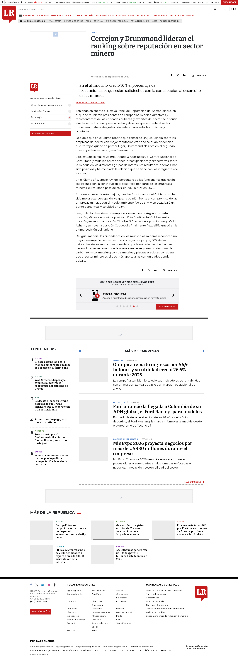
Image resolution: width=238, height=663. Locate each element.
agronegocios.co (64, 646)
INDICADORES (176, 15)
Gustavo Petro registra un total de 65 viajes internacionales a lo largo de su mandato (130, 530)
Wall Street (55, 21)
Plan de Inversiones (169, 21)
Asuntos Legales (75, 594)
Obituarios (97, 619)
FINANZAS (28, 15)
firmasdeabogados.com (115, 646)
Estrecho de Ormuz (73, 21)
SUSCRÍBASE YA (167, 306)
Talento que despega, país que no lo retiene (51, 421)
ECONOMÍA (42, 15)
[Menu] (20, 15)
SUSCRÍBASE (229, 2)
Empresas (72, 608)
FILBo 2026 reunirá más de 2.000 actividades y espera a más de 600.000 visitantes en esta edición (70, 556)
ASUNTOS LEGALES (139, 15)
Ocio (118, 619)
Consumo (71, 601)
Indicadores (73, 616)
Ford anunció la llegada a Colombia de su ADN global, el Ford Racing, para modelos (157, 409)
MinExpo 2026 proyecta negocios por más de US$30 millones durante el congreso (152, 448)
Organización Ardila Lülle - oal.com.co (197, 647)
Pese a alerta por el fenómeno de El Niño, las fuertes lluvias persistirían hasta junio (51, 439)
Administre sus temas (43, 133)
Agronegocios (74, 590)
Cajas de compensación (117, 21)
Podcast (71, 623)
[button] (80, 295)
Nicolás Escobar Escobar (90, 103)
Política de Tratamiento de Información (165, 608)
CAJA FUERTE (159, 15)
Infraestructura (99, 616)
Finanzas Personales (101, 612)
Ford (88, 21)
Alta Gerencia (98, 590)
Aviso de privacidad (155, 601)
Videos (95, 630)
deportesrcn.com (39, 654)
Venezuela (61, 522)
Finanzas (71, 612)
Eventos (120, 608)
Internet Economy (76, 619)
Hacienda (120, 522)
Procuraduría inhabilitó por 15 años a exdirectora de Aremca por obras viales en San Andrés (192, 530)
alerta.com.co (167, 650)
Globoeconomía (124, 612)
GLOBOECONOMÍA (83, 15)
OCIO (68, 15)
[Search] (215, 9)
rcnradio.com (116, 650)
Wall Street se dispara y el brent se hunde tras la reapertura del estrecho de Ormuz (51, 384)
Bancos (38, 452)
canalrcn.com (100, 650)
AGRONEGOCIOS (104, 15)
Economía (121, 601)
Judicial (181, 522)
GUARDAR (199, 75)
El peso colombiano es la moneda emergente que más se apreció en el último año (52, 364)
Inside (119, 616)
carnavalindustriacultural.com (76, 650)
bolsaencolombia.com (142, 646)
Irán (37, 397)
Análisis (119, 590)
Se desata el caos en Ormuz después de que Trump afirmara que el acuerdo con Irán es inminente (52, 405)
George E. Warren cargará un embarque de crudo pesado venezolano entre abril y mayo (71, 531)
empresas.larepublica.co (88, 646)
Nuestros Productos (156, 594)
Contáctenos (152, 597)
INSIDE (190, 15)
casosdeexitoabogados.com (44, 650)
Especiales (97, 608)
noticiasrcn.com (134, 650)
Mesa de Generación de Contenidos (164, 590)
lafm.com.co (151, 650)
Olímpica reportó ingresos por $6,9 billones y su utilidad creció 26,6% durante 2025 (150, 370)
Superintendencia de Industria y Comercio (167, 616)
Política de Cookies (155, 612)
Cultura (60, 546)
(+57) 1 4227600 (38, 601)
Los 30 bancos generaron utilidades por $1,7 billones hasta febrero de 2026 (131, 555)
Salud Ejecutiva (123, 623)
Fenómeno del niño (140, 21)
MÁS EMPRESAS (192, 482)
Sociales (71, 630)
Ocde (154, 21)
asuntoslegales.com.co (41, 646)
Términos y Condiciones (157, 605)
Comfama (98, 21)
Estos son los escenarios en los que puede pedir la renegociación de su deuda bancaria (51, 460)
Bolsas (38, 358)
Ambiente (39, 431)
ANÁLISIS (121, 15)
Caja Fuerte (97, 594)
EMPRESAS (57, 15)
